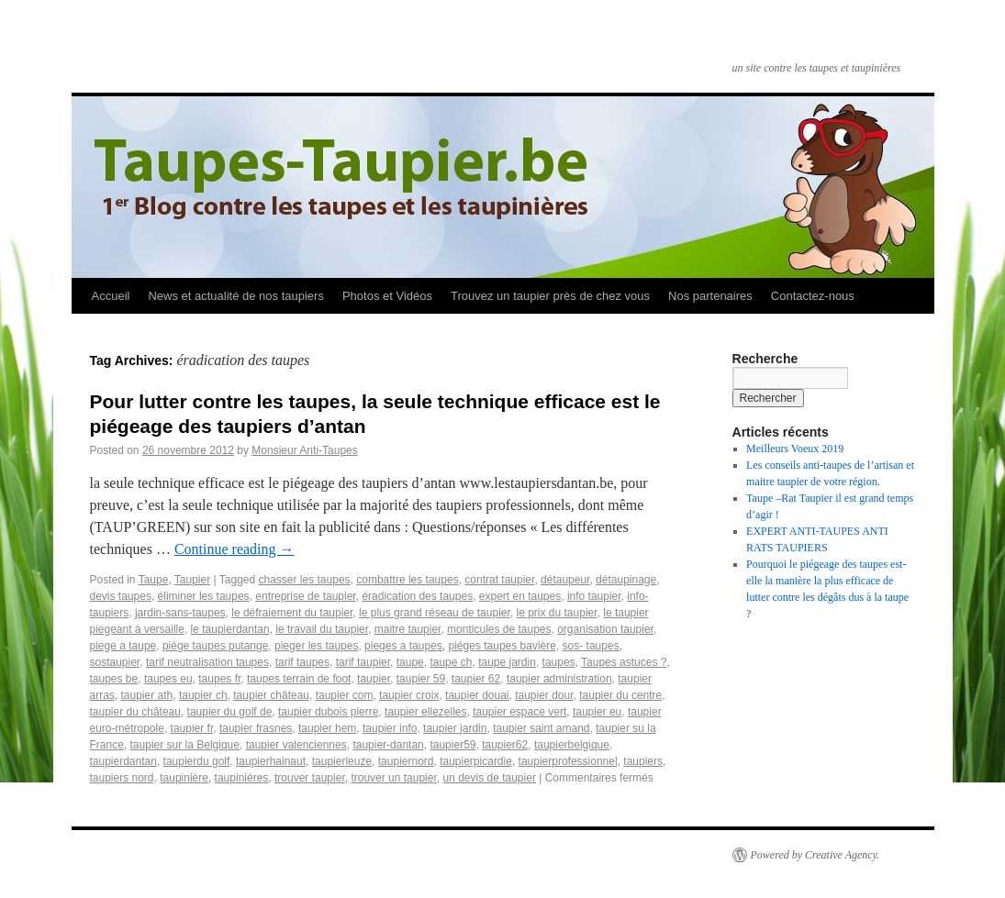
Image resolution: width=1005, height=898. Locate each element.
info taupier (594, 596)
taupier (373, 678)
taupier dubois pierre (328, 711)
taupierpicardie (476, 761)
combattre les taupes (407, 579)
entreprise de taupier (305, 596)
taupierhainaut (271, 761)
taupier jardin (454, 728)
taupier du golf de (230, 711)
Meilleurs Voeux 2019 (794, 448)
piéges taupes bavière (502, 645)
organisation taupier (605, 629)
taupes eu (168, 678)
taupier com (345, 695)
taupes (558, 662)
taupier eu (597, 711)
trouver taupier (309, 777)
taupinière (184, 777)
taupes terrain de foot (299, 678)
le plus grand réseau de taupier (434, 612)
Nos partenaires (710, 296)
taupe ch (451, 662)
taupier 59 (420, 678)
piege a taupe (123, 645)
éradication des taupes (417, 596)
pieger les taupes (316, 645)
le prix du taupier (557, 612)
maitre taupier (407, 629)
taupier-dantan (387, 744)
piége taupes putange (215, 645)
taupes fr (219, 678)
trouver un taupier (393, 777)
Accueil (111, 296)
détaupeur (565, 579)
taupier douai (476, 695)
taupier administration (559, 678)
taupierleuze (342, 761)
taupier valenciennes (296, 744)
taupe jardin (507, 662)
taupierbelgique (571, 744)
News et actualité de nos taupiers (236, 296)
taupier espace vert (519, 711)
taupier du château (135, 711)
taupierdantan (123, 761)
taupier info (390, 728)
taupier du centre (620, 695)
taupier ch (203, 695)
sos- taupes (591, 645)
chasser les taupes (305, 579)
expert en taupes (520, 596)
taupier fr (192, 728)
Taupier (192, 579)
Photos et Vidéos (387, 296)
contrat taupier (499, 579)
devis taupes (120, 596)
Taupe (154, 579)
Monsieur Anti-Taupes (304, 450)
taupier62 (505, 744)
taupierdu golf (196, 761)
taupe (410, 662)
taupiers (643, 761)
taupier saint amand (541, 728)
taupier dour (544, 695)
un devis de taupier (488, 777)
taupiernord (406, 761)
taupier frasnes (255, 728)
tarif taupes (302, 662)
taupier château (271, 695)
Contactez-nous (812, 296)
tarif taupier (363, 662)
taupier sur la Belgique (185, 744)
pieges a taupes (403, 645)
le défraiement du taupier (291, 612)
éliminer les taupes (204, 596)
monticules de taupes (499, 629)
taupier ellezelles (425, 711)
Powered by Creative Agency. (815, 854)
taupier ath (147, 695)
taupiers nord (122, 777)
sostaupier (115, 662)
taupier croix (409, 695)
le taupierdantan (230, 629)
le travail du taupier (321, 629)
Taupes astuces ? (623, 662)
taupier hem (327, 728)
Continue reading (234, 549)
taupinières (242, 777)
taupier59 (452, 744)
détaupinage (626, 579)
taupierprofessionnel (568, 761)
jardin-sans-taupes (180, 612)
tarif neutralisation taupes (207, 662)
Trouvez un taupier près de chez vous (550, 296)
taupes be (114, 678)
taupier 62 (476, 678)
